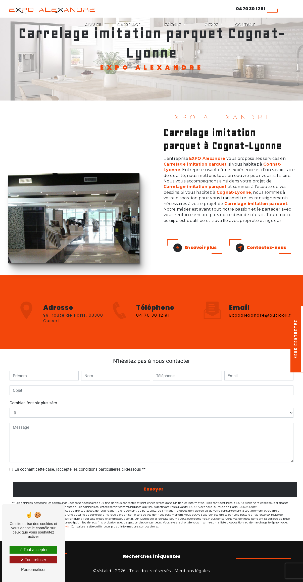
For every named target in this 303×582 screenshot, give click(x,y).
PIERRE (211, 24)
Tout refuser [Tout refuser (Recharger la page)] (33, 560)
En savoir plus (195, 248)
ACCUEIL (93, 24)
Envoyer (154, 489)
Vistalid (104, 570)
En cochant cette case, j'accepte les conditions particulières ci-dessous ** (80, 469)
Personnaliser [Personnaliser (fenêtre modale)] (33, 569)
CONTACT (245, 24)
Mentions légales (192, 570)
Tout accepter (33, 550)
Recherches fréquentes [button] (151, 556)
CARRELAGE (128, 24)
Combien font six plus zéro (33, 403)
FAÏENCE (172, 24)
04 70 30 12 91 (251, 9)
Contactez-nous (261, 248)
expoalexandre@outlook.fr (261, 299)
